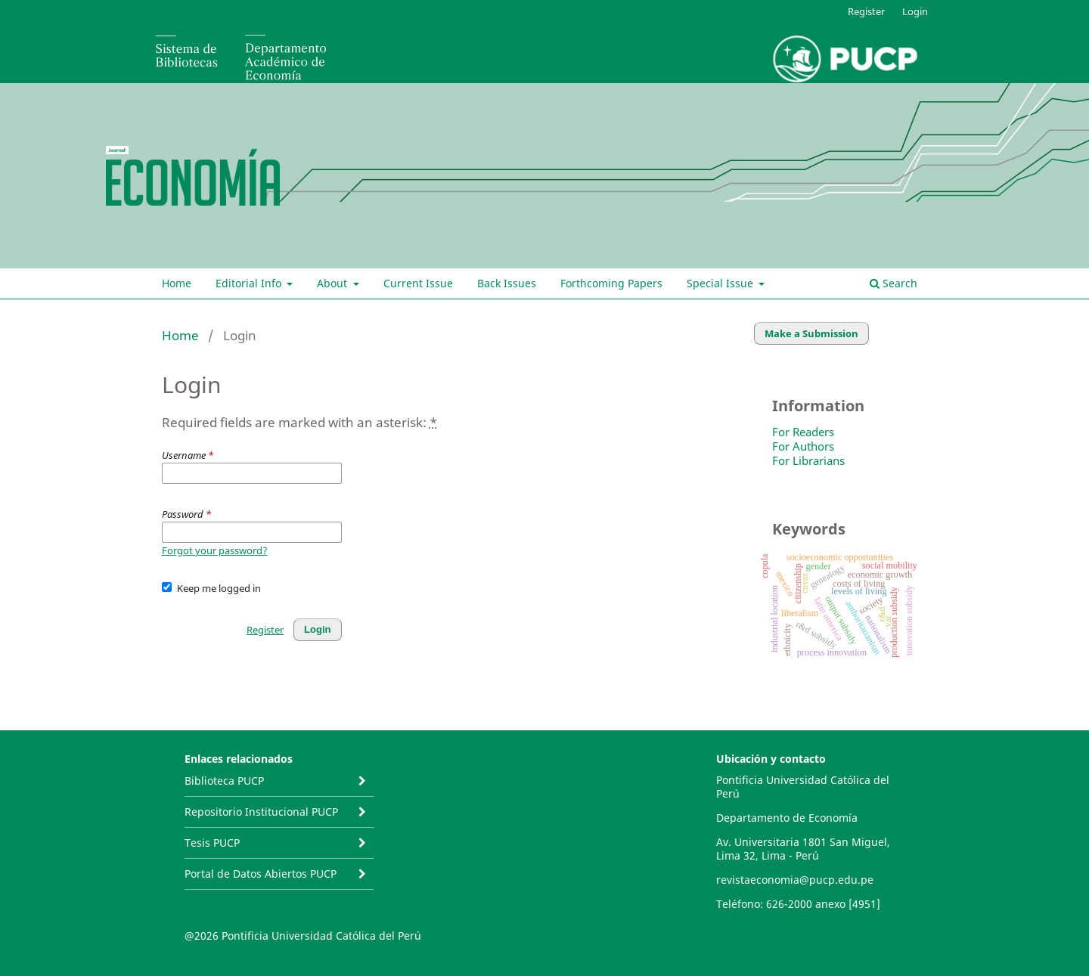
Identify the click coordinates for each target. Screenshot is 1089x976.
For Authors (803, 446)
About (333, 283)
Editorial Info (250, 283)
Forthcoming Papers (611, 283)
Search (893, 283)
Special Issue (721, 283)
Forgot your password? (215, 550)
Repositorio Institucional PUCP (261, 811)
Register (866, 11)
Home (176, 283)
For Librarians (808, 460)
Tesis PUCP (212, 842)
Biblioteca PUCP (224, 780)
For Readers (803, 431)
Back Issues (506, 283)
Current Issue (418, 283)
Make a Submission (811, 333)
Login (915, 11)
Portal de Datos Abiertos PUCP (261, 873)
